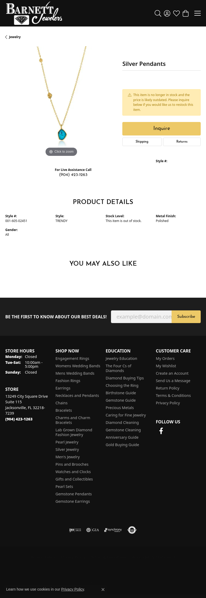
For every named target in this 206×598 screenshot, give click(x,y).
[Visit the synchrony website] (113, 530)
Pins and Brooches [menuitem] (72, 464)
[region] (61, 102)
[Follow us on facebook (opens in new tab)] (161, 431)
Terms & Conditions (173, 395)
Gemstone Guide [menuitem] (121, 400)
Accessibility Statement (154, 557)
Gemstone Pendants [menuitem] (74, 493)
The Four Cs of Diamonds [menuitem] (118, 368)
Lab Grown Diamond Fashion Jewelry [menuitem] (74, 432)
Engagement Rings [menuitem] (72, 358)
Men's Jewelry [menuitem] (68, 456)
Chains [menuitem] (62, 402)
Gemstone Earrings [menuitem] (73, 501)
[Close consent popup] (103, 589)
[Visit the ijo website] (75, 530)
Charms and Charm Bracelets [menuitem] (73, 420)
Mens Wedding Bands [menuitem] (75, 373)
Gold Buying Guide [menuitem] (122, 444)
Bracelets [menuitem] (64, 410)
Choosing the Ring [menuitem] (122, 385)
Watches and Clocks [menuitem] (73, 471)
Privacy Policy (168, 402)
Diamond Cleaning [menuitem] (122, 422)
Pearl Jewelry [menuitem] (67, 442)
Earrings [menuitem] (63, 388)
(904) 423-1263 (73, 175)
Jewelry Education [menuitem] (121, 358)
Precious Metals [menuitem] (120, 407)
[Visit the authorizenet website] (132, 530)
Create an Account (172, 373)
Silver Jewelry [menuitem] (67, 449)
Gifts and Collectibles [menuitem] (74, 479)
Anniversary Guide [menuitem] (122, 437)
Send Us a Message (173, 380)
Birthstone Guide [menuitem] (121, 392)
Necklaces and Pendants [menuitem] (77, 395)
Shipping (142, 141)
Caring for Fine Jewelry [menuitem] (126, 415)
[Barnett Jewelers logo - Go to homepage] (34, 13)
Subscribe (186, 317)
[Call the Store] (19, 419)
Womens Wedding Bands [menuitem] (78, 365)
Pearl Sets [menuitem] (64, 486)
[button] (158, 13)
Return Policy (168, 388)
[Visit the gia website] (92, 530)
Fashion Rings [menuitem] (68, 380)
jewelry (15, 37)
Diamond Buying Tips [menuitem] (125, 377)
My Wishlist (166, 365)
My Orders (165, 358)
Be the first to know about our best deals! (56, 316)
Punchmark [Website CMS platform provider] (113, 583)
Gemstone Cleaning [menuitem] (123, 429)
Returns (181, 141)
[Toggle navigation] (197, 13)
